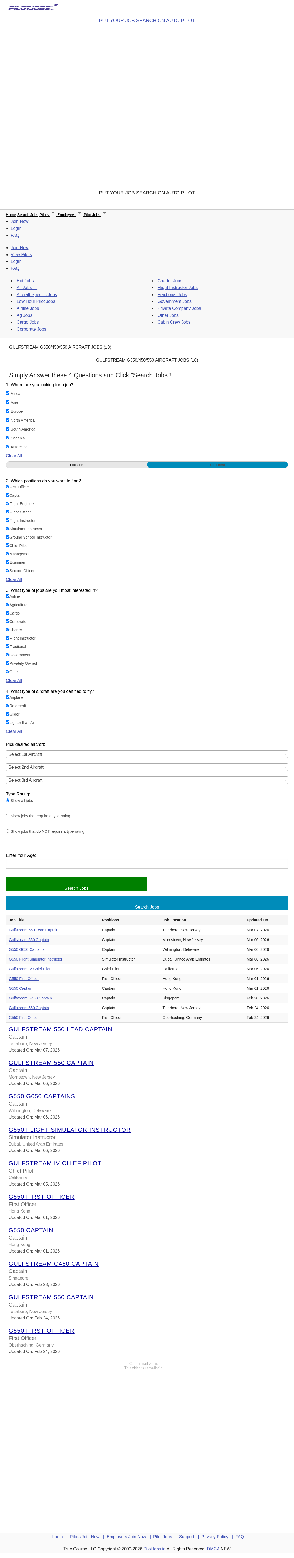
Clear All (14, 456)
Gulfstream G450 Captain (30, 998)
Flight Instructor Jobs (178, 287)
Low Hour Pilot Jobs (36, 301)
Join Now (20, 221)
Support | (190, 1537)
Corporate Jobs (31, 329)
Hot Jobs (25, 280)
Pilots (48, 215)
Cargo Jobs (28, 322)
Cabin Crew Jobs (174, 322)
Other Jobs (168, 315)
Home (11, 215)
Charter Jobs (170, 280)
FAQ (15, 235)
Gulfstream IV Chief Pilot (29, 969)
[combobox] (147, 754)
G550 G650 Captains (27, 949)
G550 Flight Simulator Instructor (35, 959)
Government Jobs (175, 301)
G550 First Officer (24, 978)
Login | (60, 1537)
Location (76, 465)
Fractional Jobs (172, 294)
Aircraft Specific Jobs (37, 294)
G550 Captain (20, 988)
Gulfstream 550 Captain (29, 940)
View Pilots (21, 254)
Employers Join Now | (130, 1537)
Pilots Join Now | (88, 1537)
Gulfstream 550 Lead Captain (33, 930)
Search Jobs (27, 215)
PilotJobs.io (154, 1549)
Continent (217, 465)
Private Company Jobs (179, 308)
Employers (70, 215)
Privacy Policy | (218, 1537)
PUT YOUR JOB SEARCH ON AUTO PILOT (147, 20)
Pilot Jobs (96, 215)
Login (16, 228)
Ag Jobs (24, 315)
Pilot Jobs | (166, 1537)
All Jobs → (27, 287)
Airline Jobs (28, 308)
